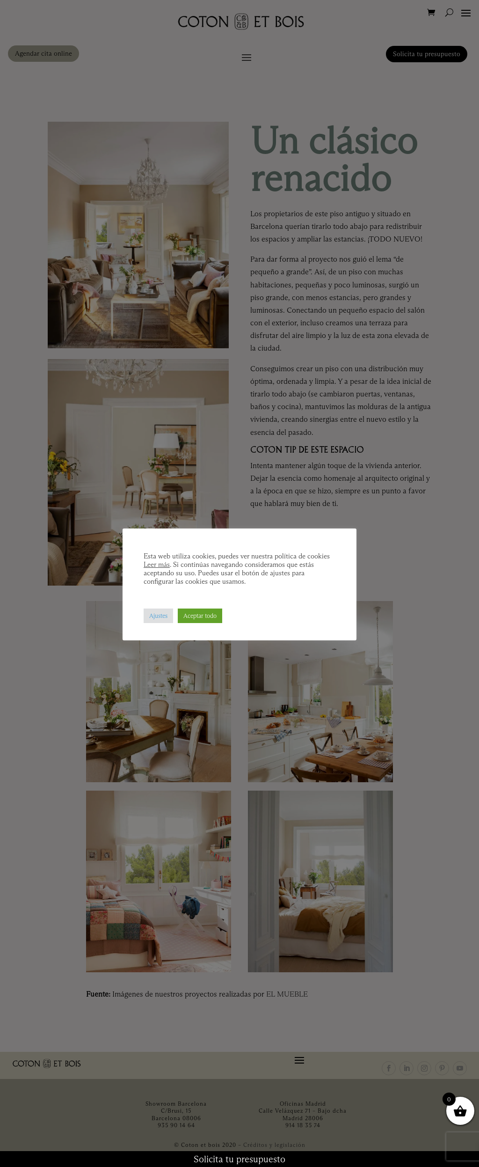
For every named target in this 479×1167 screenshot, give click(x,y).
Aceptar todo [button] (200, 615)
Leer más (157, 564)
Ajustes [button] (158, 615)
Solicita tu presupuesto (239, 1159)
